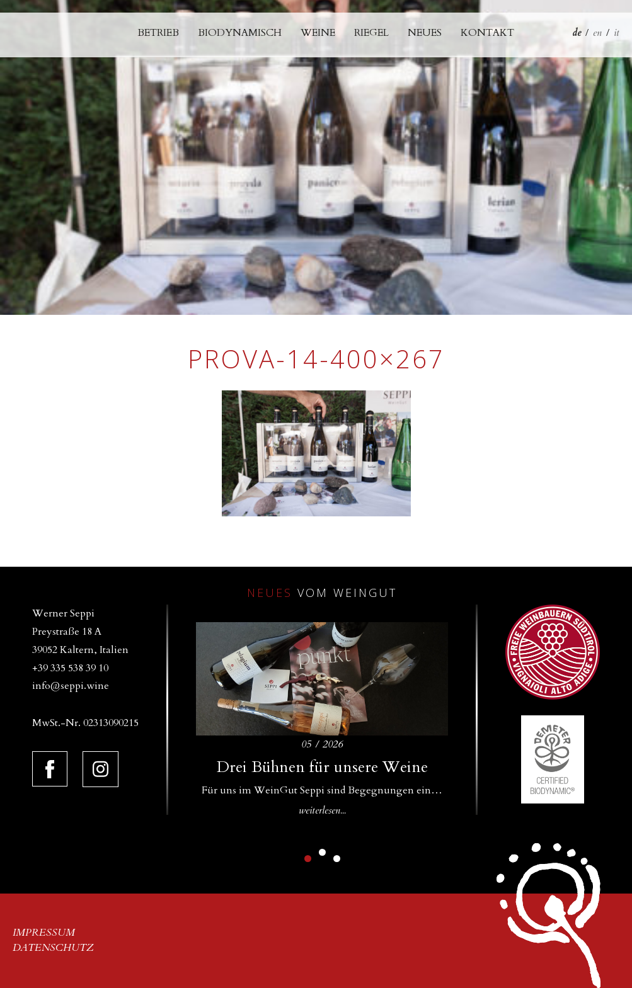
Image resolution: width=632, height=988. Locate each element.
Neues (425, 33)
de (576, 33)
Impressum (44, 933)
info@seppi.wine (70, 686)
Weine (318, 33)
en (597, 33)
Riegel (371, 33)
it (616, 33)
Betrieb (158, 33)
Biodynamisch (240, 33)
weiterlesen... (322, 810)
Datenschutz (53, 948)
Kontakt (487, 33)
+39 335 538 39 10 (70, 668)
